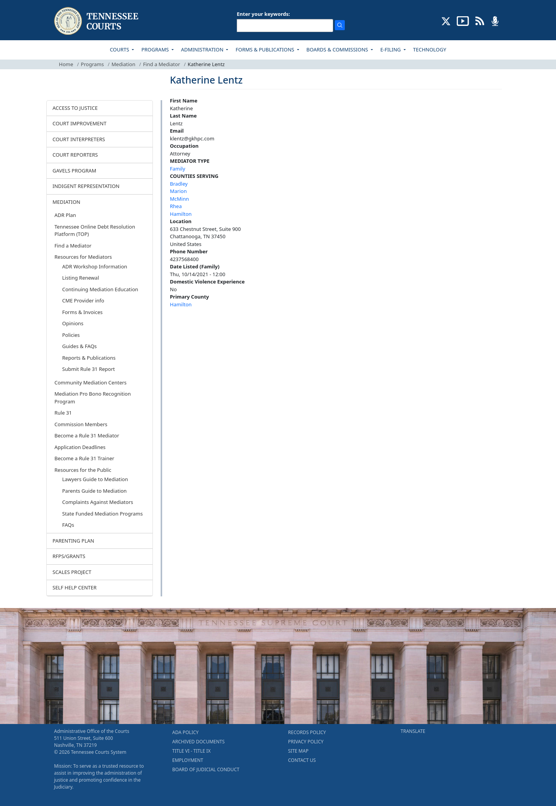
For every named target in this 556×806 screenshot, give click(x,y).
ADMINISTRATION (203, 49)
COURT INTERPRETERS (79, 139)
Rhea (176, 206)
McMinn (179, 198)
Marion (178, 191)
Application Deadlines (79, 447)
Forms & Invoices (82, 312)
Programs (92, 64)
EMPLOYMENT (187, 760)
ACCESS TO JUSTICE (75, 107)
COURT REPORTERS (75, 154)
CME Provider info (83, 300)
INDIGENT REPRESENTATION (86, 186)
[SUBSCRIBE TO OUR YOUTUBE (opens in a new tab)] (463, 20)
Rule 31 (63, 412)
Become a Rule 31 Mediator (86, 435)
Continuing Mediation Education (100, 289)
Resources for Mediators (83, 256)
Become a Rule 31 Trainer (84, 458)
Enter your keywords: (263, 13)
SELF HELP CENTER (75, 587)
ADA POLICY (185, 732)
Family (177, 168)
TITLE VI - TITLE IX (191, 751)
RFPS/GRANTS (69, 556)
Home (66, 64)
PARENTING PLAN (73, 540)
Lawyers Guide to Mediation (95, 479)
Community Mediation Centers (90, 382)
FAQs (68, 524)
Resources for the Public (82, 469)
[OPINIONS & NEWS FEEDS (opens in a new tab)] (480, 20)
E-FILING (391, 49)
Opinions (72, 323)
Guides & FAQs (79, 346)
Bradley (179, 183)
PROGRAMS (155, 49)
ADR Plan (65, 215)
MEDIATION (66, 201)
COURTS (120, 49)
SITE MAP (298, 751)
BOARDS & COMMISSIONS (338, 49)
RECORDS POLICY (307, 732)
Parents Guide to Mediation (94, 490)
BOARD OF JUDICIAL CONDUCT (205, 769)
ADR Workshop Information (94, 266)
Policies (71, 334)
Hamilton (181, 213)
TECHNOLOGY (429, 49)
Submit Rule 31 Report (88, 368)
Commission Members (80, 424)
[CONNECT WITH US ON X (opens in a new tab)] (446, 20)
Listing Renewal (80, 277)
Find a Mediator (161, 64)
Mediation (124, 64)
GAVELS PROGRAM (74, 170)
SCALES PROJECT (72, 572)
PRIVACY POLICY (306, 741)
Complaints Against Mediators (97, 502)
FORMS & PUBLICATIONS (265, 49)
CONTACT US (302, 760)
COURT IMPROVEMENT (80, 123)
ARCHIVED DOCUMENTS (198, 741)
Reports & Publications (88, 357)
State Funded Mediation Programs (102, 513)
